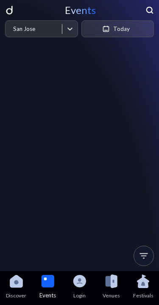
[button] (144, 256)
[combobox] (13, 29)
